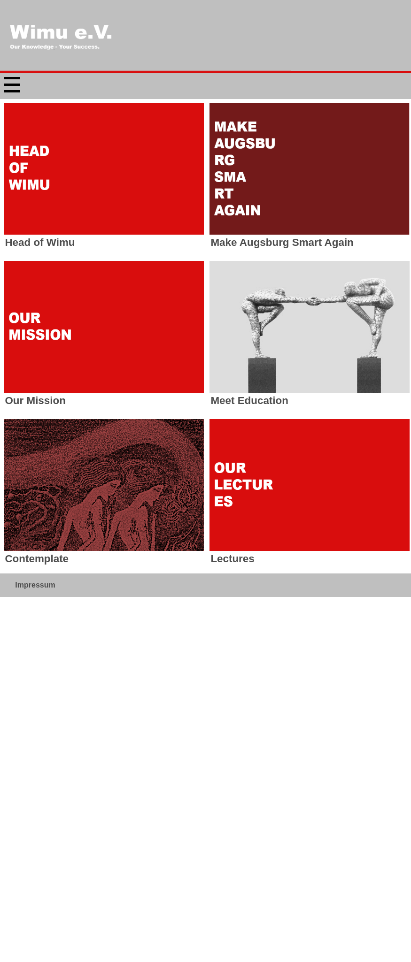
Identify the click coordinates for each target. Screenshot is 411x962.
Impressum (35, 384)
